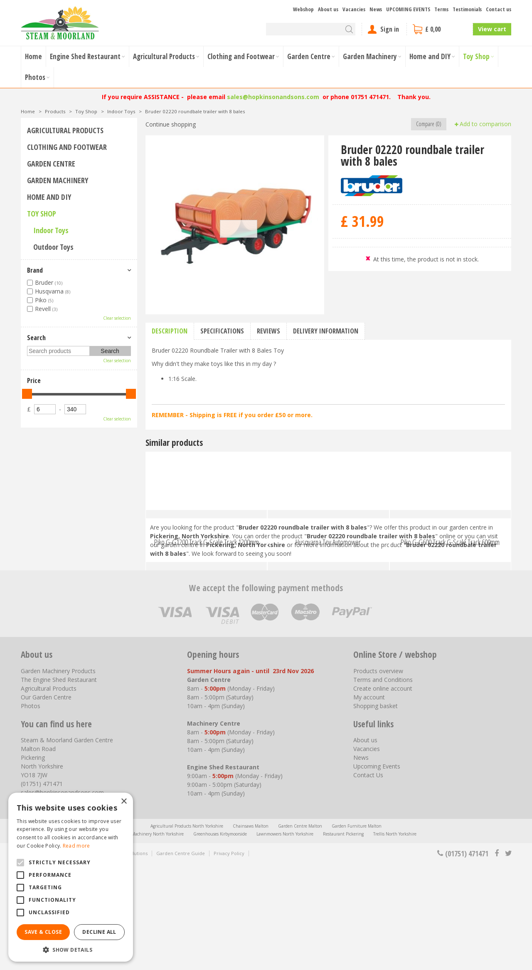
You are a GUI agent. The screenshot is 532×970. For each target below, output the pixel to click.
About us (365, 846)
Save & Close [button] (43, 931)
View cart (492, 29)
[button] (71, 949)
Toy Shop (41, 214)
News (361, 864)
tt (508, 959)
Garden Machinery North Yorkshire (150, 940)
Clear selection (117, 318)
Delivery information (325, 331)
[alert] (70, 877)
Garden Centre (51, 164)
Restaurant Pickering (343, 940)
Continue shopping (170, 124)
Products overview (378, 777)
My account (369, 803)
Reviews (268, 331)
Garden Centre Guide (180, 959)
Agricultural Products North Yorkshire (186, 932)
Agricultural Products (65, 130)
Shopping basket (375, 812)
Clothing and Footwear (67, 147)
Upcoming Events (376, 872)
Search (36, 337)
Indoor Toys (51, 230)
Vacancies (366, 855)
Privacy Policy (229, 959)
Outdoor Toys (53, 247)
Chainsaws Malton (250, 932)
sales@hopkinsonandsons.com (273, 97)
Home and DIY (49, 197)
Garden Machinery (57, 180)
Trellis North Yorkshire (394, 940)
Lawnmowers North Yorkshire (284, 940)
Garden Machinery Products (58, 777)
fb (497, 959)
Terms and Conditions (383, 786)
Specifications (222, 331)
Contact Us (368, 881)
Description (169, 331)
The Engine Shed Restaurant (59, 786)
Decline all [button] (99, 931)
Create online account (382, 794)
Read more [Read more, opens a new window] (76, 845)
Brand (35, 270)
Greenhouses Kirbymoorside (220, 940)
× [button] (124, 801)
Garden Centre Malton (300, 932)
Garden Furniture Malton (357, 932)
